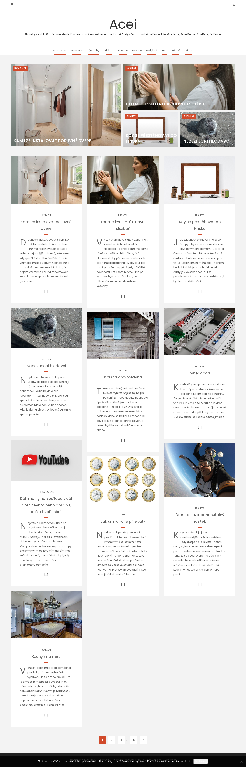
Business (76, 50)
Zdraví (176, 50)
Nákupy (137, 50)
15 (133, 740)
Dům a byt (93, 50)
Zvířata (188, 50)
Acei (123, 25)
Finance (123, 50)
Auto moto (60, 50)
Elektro (109, 50)
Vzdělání (151, 50)
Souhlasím (200, 761)
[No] (241, 762)
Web (164, 50)
